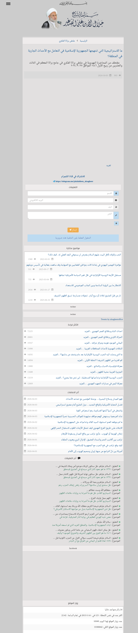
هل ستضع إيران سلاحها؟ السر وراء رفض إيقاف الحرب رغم (80, 485)
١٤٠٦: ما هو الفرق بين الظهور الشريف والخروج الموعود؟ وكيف (80, 533)
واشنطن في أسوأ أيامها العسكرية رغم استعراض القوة (95, 411)
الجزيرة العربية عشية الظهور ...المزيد (102, 372)
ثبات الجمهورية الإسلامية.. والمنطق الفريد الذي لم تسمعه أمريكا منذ (77, 525)
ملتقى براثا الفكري (63, 41)
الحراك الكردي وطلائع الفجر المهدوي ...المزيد (98, 337)
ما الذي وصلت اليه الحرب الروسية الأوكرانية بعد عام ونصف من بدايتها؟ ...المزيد (83, 355)
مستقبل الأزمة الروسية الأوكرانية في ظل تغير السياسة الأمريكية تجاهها (86, 275)
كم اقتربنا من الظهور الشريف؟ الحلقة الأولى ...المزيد (95, 360)
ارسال (69, 230)
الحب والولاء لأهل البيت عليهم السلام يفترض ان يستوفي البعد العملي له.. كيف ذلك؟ (80, 255)
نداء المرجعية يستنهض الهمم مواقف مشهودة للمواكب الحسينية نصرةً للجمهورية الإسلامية (79, 417)
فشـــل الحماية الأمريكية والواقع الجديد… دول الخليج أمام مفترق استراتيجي (85, 405)
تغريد (104, 166)
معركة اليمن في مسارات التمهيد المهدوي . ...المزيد (96, 384)
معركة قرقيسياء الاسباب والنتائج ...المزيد (100, 366)
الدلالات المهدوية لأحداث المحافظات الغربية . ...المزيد (95, 349)
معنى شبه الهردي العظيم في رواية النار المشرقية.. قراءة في (81, 517)
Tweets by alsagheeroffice (108, 319)
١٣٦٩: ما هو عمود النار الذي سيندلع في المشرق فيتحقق (83, 469)
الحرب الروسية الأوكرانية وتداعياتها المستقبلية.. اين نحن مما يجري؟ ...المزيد (85, 378)
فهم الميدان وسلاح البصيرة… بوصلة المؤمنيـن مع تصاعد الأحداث (90, 399)
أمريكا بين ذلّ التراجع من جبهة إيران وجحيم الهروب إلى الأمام (91, 451)
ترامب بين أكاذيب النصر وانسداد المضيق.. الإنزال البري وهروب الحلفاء (87, 440)
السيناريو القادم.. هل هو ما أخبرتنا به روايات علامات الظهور (81, 493)
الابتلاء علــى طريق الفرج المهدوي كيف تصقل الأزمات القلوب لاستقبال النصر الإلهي (82, 428)
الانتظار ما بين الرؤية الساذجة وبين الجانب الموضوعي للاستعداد (89, 286)
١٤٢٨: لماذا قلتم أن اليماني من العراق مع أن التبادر (86, 541)
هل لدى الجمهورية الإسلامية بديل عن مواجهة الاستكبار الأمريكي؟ (78, 509)
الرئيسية (79, 41)
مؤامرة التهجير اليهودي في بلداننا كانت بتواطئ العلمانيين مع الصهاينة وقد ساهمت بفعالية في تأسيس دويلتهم (69, 265)
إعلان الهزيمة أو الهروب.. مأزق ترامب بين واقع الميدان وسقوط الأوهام (87, 434)
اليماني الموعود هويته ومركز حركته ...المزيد (99, 343)
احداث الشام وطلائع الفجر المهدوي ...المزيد (99, 331)
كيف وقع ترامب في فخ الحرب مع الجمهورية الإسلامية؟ (94, 446)
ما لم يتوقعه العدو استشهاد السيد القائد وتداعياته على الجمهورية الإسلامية (85, 422)
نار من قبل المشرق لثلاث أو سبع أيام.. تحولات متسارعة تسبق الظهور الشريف (83, 296)
